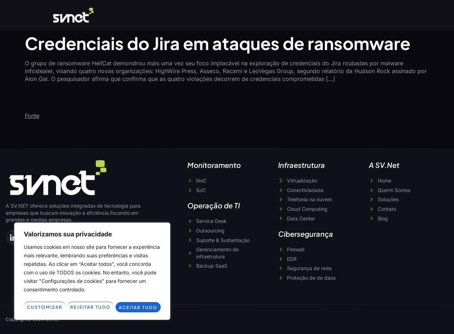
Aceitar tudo (92, 307)
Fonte (32, 115)
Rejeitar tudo (123, 296)
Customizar (55, 296)
